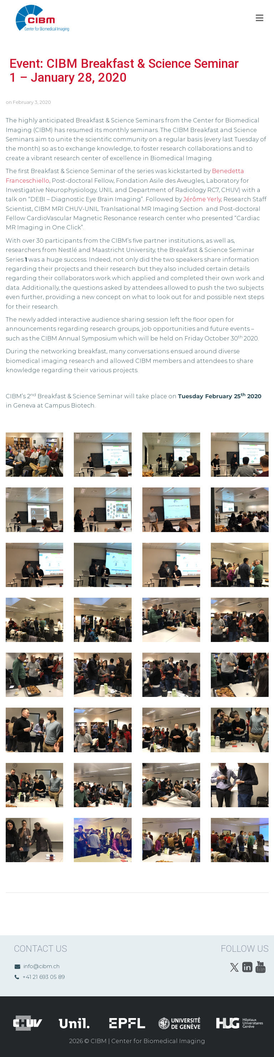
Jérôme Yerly (202, 199)
